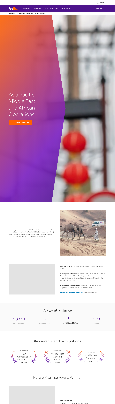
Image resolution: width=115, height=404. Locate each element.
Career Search (100, 8)
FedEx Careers (12, 13)
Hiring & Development (51, 8)
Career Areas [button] (27, 8)
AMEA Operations (40, 13)
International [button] (65, 8)
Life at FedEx (38, 8)
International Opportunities (26, 13)
